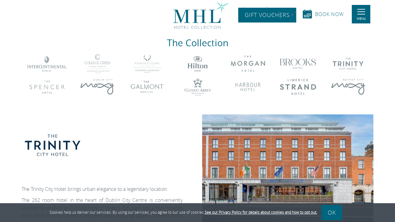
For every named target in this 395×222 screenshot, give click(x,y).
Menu (361, 15)
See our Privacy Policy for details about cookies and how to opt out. (261, 212)
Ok (332, 212)
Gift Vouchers (267, 15)
